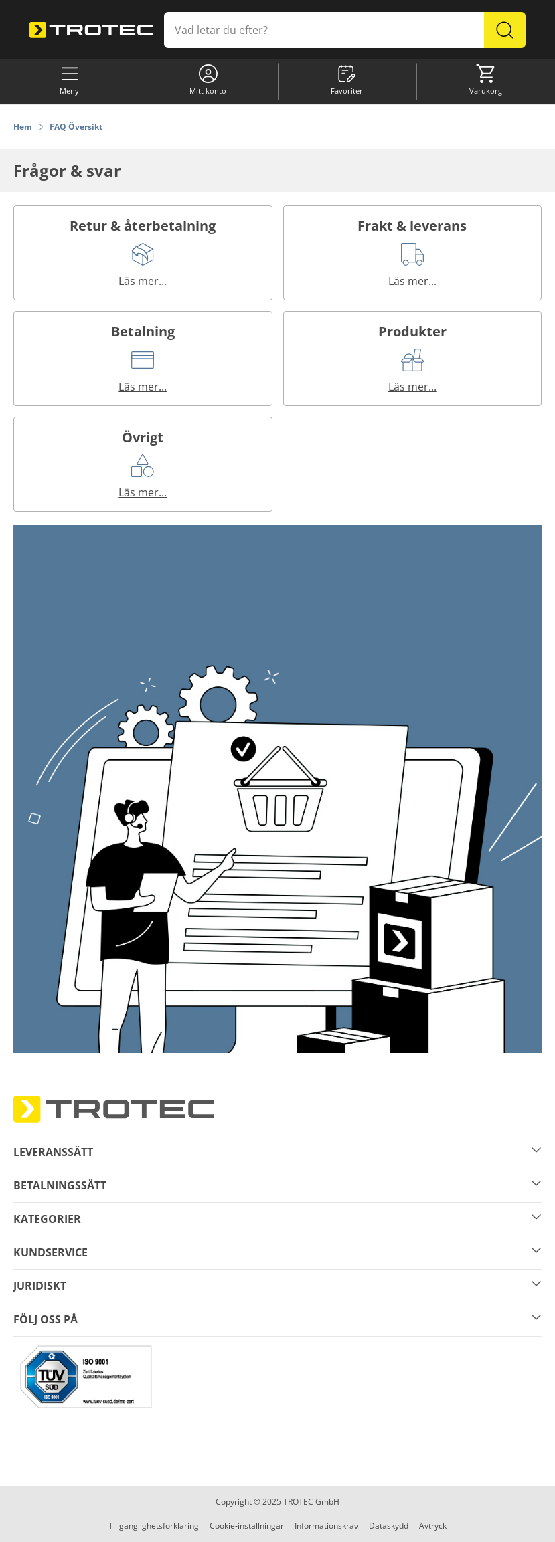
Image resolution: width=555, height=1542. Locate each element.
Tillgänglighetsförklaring (153, 1525)
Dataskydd (388, 1525)
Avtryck (433, 1525)
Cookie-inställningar (247, 1525)
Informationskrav (326, 1525)
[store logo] (91, 30)
